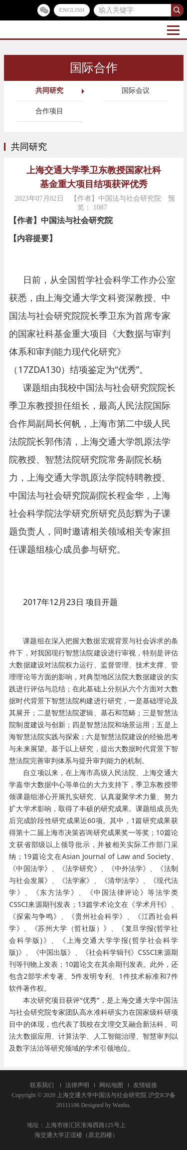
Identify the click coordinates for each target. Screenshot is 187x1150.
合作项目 (49, 111)
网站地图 (111, 1085)
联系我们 (42, 1085)
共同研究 (49, 90)
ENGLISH (71, 9)
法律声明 (77, 1085)
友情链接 (145, 1085)
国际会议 (136, 90)
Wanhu (121, 1105)
